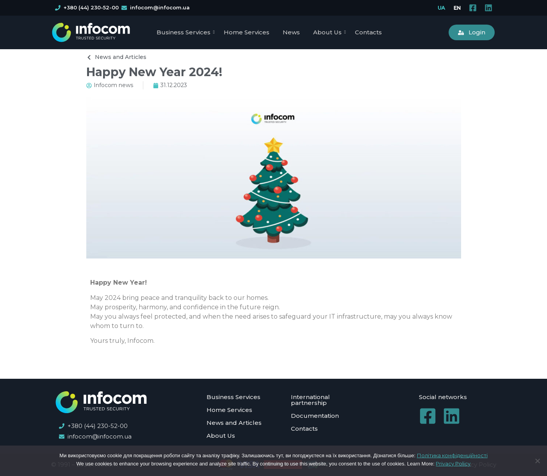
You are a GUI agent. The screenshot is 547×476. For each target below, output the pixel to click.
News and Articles (234, 422)
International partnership (310, 399)
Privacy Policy (453, 463)
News (291, 32)
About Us (328, 32)
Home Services (246, 32)
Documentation (315, 415)
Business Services (185, 32)
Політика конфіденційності (452, 455)
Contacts (368, 32)
